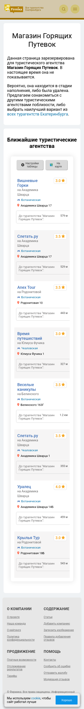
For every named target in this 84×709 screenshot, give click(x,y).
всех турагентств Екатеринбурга (37, 114)
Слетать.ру (27, 236)
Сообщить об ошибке (57, 666)
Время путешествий (29, 336)
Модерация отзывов (57, 679)
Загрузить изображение (59, 630)
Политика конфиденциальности (20, 638)
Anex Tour (26, 287)
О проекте (13, 617)
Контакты (50, 659)
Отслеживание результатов (16, 668)
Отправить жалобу (55, 672)
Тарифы (12, 676)
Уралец (24, 486)
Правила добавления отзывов (57, 638)
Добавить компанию (57, 623)
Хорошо (66, 700)
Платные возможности (21, 659)
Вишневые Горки (27, 183)
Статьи (48, 617)
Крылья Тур (28, 537)
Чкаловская (29, 348)
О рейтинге (14, 630)
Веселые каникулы (26, 387)
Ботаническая (31, 200)
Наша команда (16, 623)
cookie (35, 698)
